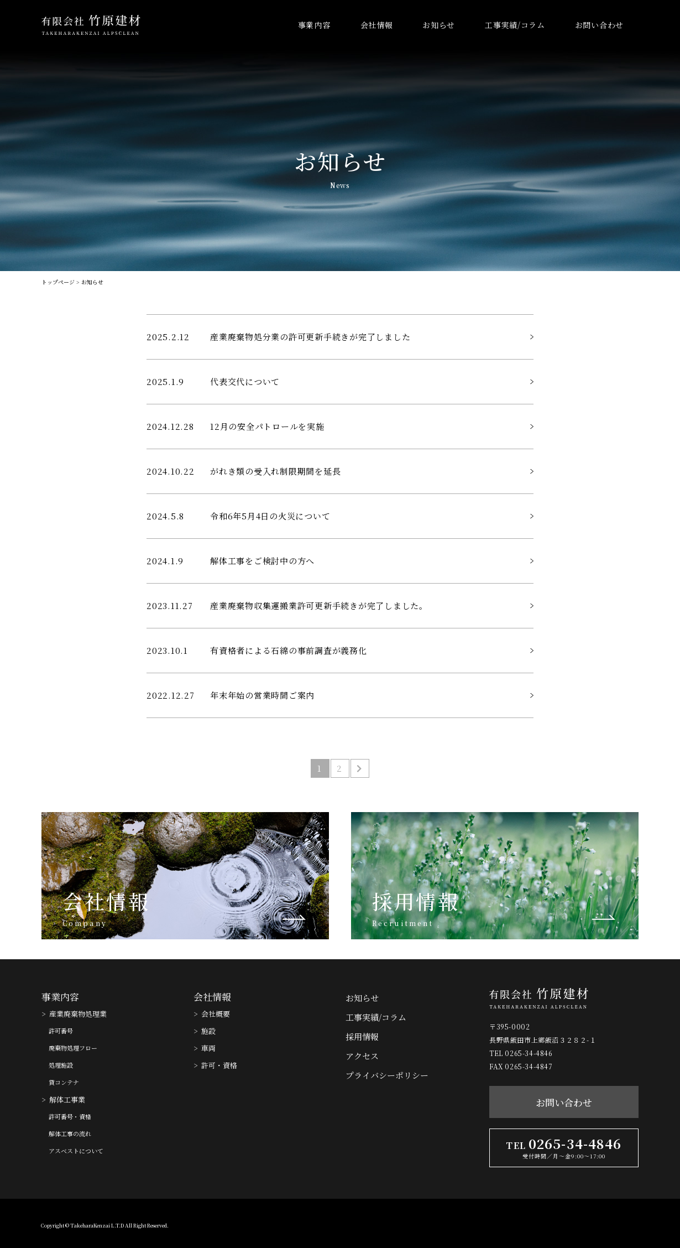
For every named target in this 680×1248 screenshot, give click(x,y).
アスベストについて (76, 1150)
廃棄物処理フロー (73, 1047)
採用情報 (415, 901)
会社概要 (215, 1013)
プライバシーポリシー (387, 1075)
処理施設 (61, 1064)
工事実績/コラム (515, 24)
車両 (208, 1048)
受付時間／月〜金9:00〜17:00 (563, 1156)
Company (84, 923)
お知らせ (438, 24)
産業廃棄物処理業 (78, 1013)
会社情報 (376, 24)
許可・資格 (219, 1065)
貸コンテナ (64, 1082)
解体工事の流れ (70, 1133)
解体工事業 (67, 1099)
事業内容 (314, 24)
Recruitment (402, 923)
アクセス (362, 1056)
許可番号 (61, 1030)
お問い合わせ (599, 24)
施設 (208, 1031)
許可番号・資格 (70, 1116)
